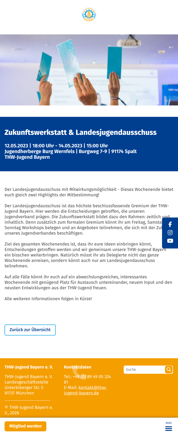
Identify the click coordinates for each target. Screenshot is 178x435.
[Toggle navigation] (168, 426)
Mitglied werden (25, 426)
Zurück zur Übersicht (30, 330)
